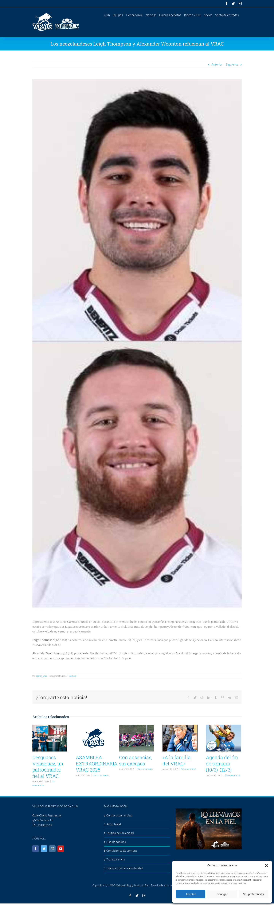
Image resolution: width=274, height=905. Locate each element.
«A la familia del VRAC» (176, 760)
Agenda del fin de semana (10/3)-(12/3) (222, 763)
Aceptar (191, 894)
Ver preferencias (253, 894)
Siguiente (232, 64)
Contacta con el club (119, 815)
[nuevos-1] (137, 346)
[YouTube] (60, 848)
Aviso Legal (113, 824)
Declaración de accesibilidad (124, 868)
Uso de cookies (116, 842)
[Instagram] (52, 848)
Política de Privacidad (120, 833)
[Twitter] (44, 848)
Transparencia (115, 859)
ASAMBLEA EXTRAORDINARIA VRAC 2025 (96, 763)
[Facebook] (35, 848)
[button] (266, 865)
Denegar (222, 894)
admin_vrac (41, 676)
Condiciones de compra (121, 850)
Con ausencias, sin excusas (135, 760)
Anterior (216, 64)
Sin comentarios (101, 775)
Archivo (72, 676)
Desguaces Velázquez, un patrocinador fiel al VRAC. (47, 766)
